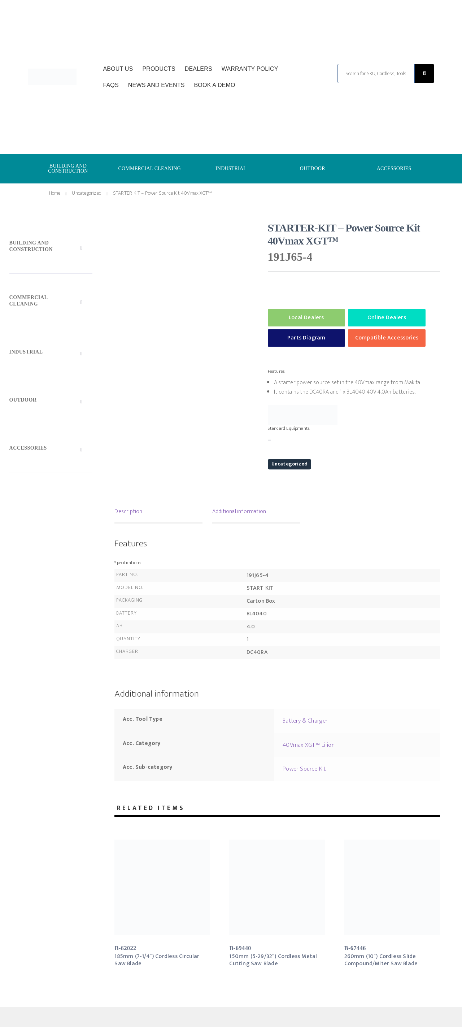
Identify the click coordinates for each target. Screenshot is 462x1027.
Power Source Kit (304, 769)
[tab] (158, 512)
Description (128, 511)
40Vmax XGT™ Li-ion (309, 745)
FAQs (110, 85)
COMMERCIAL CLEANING (149, 168)
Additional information (239, 511)
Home (55, 193)
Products (158, 69)
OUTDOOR (312, 168)
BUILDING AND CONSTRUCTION (68, 168)
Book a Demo (214, 85)
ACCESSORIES (394, 168)
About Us (118, 69)
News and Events (156, 85)
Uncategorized (86, 193)
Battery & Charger (305, 721)
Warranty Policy (250, 69)
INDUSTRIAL (231, 168)
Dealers (198, 69)
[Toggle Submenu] (50, 248)
